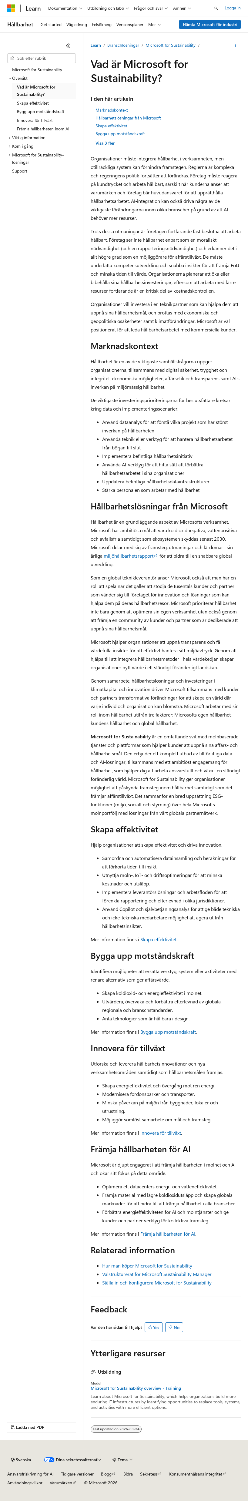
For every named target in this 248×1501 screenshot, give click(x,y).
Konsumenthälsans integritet (195, 1474)
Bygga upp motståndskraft (120, 133)
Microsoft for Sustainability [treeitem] (37, 69)
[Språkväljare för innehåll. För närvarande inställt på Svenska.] (21, 1460)
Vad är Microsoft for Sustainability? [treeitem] (36, 90)
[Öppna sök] (216, 8)
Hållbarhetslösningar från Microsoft (128, 118)
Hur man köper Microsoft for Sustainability (147, 1265)
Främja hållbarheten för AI (167, 1234)
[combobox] (41, 58)
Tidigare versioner (77, 1474)
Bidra (128, 1474)
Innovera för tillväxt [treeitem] (35, 120)
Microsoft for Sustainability (171, 45)
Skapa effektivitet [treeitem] (33, 103)
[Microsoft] (11, 8)
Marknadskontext (112, 110)
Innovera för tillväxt (160, 1133)
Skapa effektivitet (111, 126)
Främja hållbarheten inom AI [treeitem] (43, 129)
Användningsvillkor (24, 1483)
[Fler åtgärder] (235, 45)
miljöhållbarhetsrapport (128, 555)
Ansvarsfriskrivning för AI (30, 1474)
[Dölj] (68, 45)
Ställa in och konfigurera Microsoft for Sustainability (157, 1282)
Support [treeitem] (19, 171)
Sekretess (149, 1474)
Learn (96, 45)
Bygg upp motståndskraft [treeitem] (40, 111)
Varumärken (61, 1483)
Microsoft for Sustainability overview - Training (136, 1388)
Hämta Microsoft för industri (210, 24)
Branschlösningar (123, 45)
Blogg (106, 1474)
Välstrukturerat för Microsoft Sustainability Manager (157, 1274)
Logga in (233, 8)
